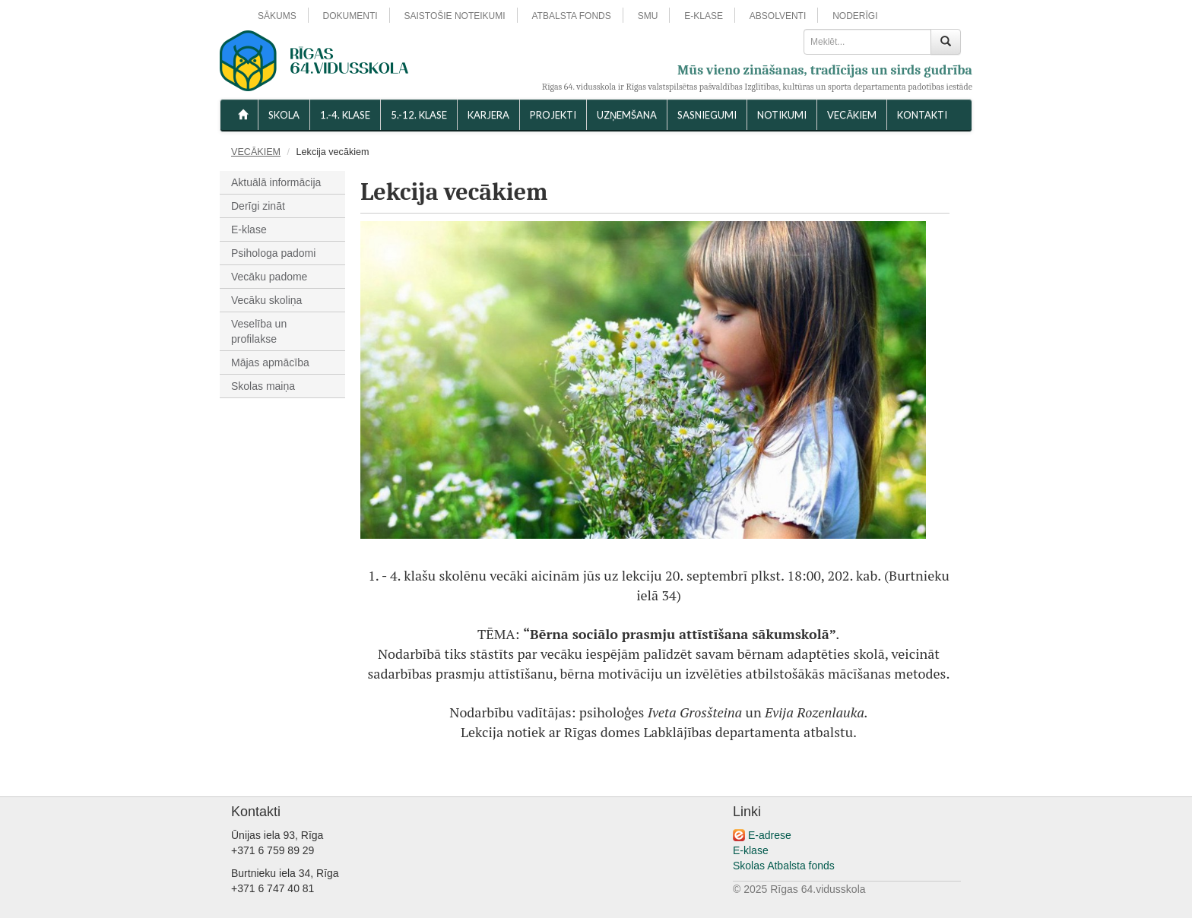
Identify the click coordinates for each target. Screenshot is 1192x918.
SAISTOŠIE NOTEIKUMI (454, 16)
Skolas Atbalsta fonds (784, 865)
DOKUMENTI (350, 16)
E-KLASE (703, 16)
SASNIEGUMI (707, 115)
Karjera (488, 115)
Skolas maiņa (263, 386)
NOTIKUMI (782, 115)
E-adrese (769, 835)
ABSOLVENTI (778, 16)
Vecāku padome (269, 277)
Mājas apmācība (270, 362)
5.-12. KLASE (419, 115)
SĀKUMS (277, 16)
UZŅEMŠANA (627, 115)
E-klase (249, 229)
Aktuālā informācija (276, 182)
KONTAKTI (922, 115)
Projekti (553, 115)
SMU (648, 16)
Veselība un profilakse (259, 331)
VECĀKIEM (852, 115)
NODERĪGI (854, 16)
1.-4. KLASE (345, 115)
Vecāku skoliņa (266, 300)
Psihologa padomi (273, 253)
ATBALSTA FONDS (571, 16)
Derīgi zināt (258, 206)
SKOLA (284, 115)
